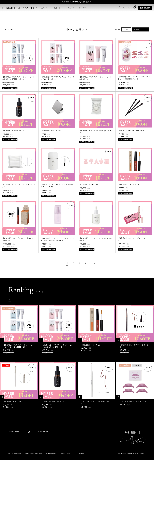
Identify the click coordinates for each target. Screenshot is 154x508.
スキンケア (28, 475)
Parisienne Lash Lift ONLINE (77, 475)
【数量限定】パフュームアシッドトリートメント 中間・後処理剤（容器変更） (57, 273)
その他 (27, 485)
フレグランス (12, 491)
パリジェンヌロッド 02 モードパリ (133, 436)
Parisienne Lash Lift (74, 471)
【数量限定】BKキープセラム (128, 218)
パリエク (28, 471)
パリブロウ (11, 478)
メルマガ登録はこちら (52, 484)
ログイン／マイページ (52, 477)
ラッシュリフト (13, 475)
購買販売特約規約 (51, 501)
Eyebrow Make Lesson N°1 (77, 478)
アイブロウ (11, 485)
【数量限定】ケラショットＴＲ (13, 164)
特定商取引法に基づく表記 (34, 501)
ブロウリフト (12, 481)
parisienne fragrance (75, 488)
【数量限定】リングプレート (51, 164)
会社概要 (82, 501)
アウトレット (29, 488)
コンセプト (49, 470)
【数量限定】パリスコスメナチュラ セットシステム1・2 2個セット (57, 111)
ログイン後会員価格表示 (11, 390)
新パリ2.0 (82, 8)
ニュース (70, 8)
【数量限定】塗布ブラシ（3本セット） (132, 164)
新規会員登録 (145, 8)
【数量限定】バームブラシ (12, 436)
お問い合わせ (49, 480)
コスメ (27, 478)
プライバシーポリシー (14, 501)
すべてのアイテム (13, 471)
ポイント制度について (68, 501)
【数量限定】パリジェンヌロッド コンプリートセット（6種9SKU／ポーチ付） (134, 111)
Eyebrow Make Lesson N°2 (77, 481)
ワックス (10, 488)
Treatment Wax (73, 485)
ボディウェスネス (30, 481)
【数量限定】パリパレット (88, 218)
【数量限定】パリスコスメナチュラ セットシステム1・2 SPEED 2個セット (19, 111)
